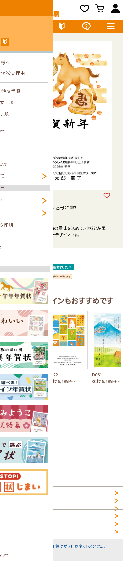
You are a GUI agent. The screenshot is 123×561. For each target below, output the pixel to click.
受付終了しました (62, 280)
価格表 (37, 27)
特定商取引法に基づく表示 (29, 547)
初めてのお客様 (61, 27)
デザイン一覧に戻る (61, 303)
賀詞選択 (26, 219)
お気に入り (85, 9)
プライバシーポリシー (24, 521)
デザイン (12, 27)
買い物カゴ (100, 9)
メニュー (110, 27)
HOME (10, 496)
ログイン (115, 9)
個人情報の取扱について (27, 508)
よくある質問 (86, 27)
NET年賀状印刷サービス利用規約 (35, 534)
